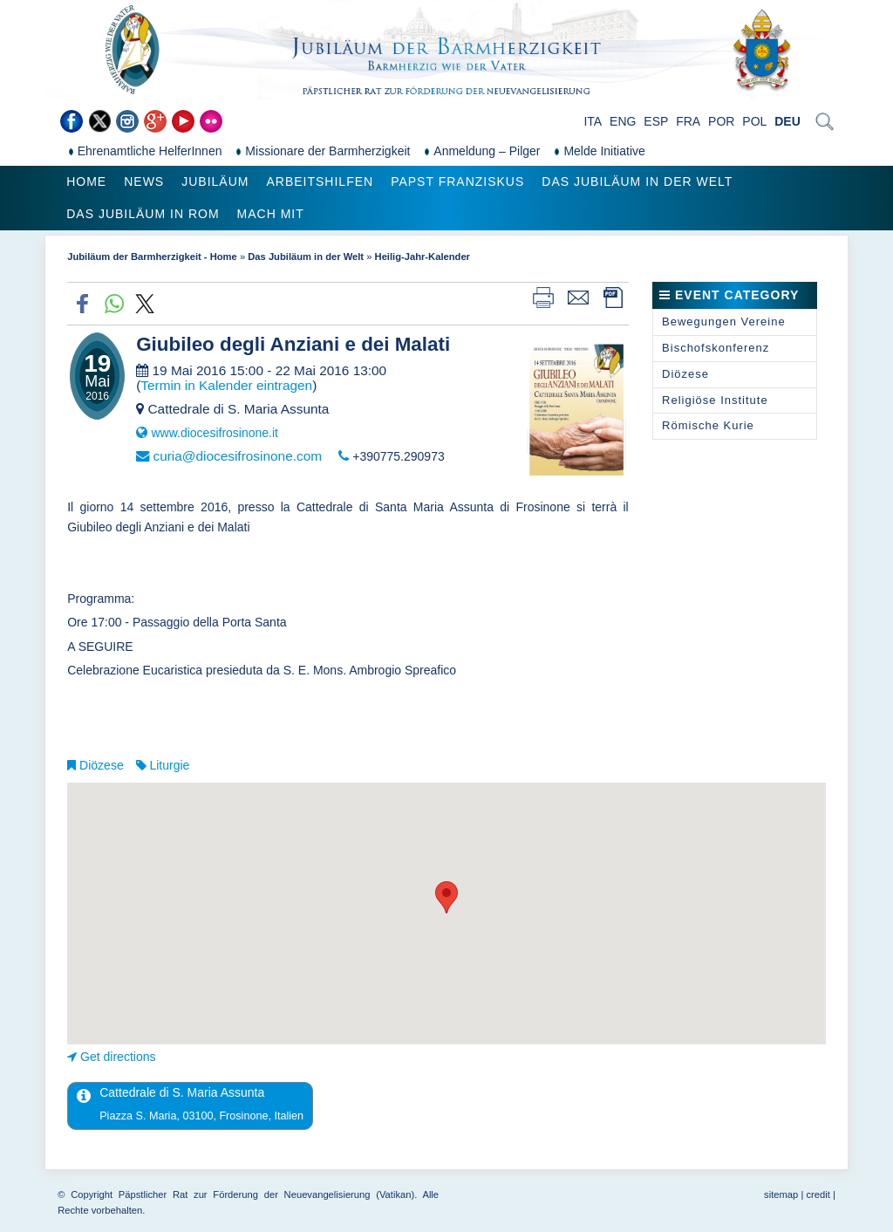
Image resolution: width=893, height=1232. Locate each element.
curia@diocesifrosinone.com (237, 455)
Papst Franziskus (457, 181)
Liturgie (169, 765)
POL (754, 121)
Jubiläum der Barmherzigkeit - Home (152, 256)
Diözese (101, 765)
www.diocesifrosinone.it (214, 433)
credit (817, 1194)
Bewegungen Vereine (724, 321)
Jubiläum (215, 181)
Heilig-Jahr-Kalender (422, 256)
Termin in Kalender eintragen (226, 385)
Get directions (117, 1057)
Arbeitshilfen (319, 181)
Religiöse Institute (715, 400)
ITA (592, 121)
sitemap (781, 1194)
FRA (688, 121)
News (144, 181)
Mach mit (270, 214)
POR (721, 121)
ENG (623, 121)
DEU (787, 121)
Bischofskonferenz (715, 347)
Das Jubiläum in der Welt (637, 181)
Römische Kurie (708, 425)
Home (86, 181)
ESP (656, 121)
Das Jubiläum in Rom (142, 214)
